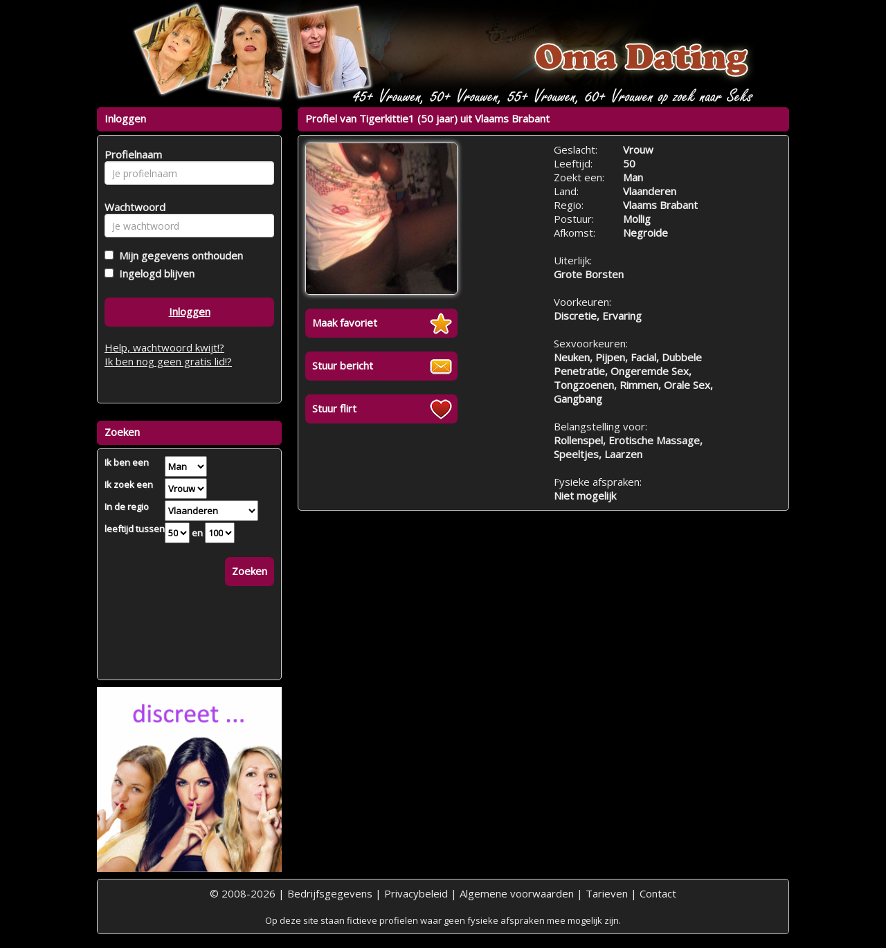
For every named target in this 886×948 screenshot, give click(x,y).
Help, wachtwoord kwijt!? (164, 347)
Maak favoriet (344, 322)
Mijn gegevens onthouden (178, 255)
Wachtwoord (131, 207)
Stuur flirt (334, 408)
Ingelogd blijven (154, 273)
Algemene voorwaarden (517, 893)
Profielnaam (131, 154)
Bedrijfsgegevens (329, 893)
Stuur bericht (342, 365)
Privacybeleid (416, 893)
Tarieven (607, 893)
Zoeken (249, 571)
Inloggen (189, 311)
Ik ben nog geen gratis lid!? (168, 361)
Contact (658, 893)
